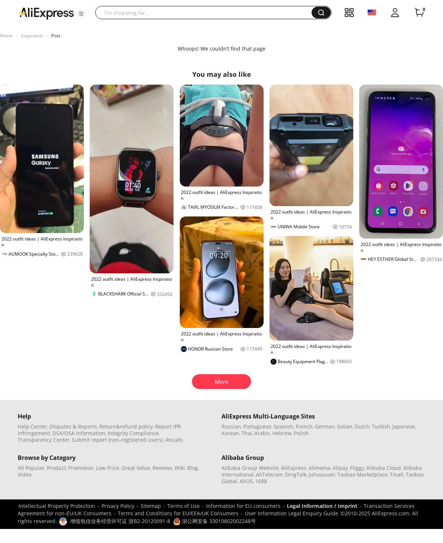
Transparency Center (44, 439)
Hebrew (282, 433)
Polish (301, 433)
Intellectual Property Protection (56, 505)
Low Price (107, 467)
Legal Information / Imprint (322, 505)
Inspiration (32, 36)
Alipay (340, 467)
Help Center (32, 426)
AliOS (246, 481)
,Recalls (173, 439)
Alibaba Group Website (250, 467)
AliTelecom (269, 474)
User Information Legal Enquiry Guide (291, 513)
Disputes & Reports (73, 426)
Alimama (319, 467)
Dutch (362, 426)
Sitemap (151, 505)
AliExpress (293, 467)
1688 (261, 481)
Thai (246, 433)
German (325, 426)
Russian (231, 426)
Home (6, 36)
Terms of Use (183, 505)
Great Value (135, 467)
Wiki (180, 467)
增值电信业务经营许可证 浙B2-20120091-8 (120, 521)
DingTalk (295, 474)
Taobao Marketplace (362, 474)
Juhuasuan (322, 474)
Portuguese (257, 426)
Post (55, 36)
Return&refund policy (126, 426)
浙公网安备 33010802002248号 (214, 521)
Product (56, 467)
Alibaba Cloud (383, 467)
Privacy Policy (118, 505)
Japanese (403, 426)
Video (24, 474)
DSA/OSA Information (78, 433)
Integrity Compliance (133, 433)
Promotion (81, 467)
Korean (230, 433)
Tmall (396, 474)
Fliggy (357, 467)
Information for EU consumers (243, 505)
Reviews (162, 467)
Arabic (262, 433)
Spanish (283, 426)
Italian (345, 426)
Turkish (381, 426)
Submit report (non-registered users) (117, 439)
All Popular (31, 467)
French (304, 426)
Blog (192, 467)
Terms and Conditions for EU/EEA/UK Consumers (178, 513)
